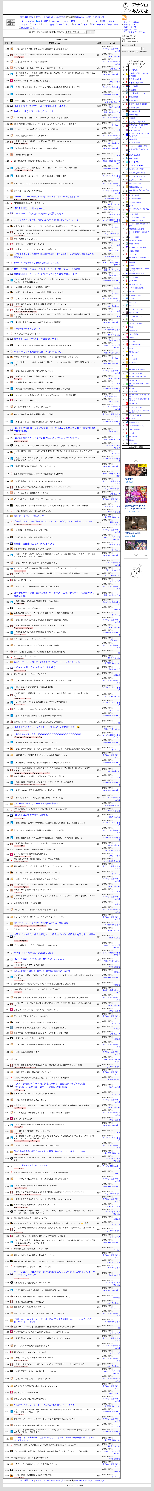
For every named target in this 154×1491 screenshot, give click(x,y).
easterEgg (131, 320)
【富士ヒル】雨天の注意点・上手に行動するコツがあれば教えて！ (41, 1028)
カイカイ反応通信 (136, 83)
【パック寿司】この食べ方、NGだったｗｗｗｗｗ (39, 959)
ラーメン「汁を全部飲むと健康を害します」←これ (36, 263)
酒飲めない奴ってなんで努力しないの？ (30, 1352)
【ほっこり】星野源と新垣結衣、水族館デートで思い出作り (38, 716)
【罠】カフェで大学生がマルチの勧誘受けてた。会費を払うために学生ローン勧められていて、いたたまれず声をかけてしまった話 (54, 1410)
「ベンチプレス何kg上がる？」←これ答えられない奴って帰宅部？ (41, 1179)
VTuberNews (132, 306)
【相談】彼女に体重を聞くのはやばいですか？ (33, 1072)
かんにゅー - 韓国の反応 (138, 146)
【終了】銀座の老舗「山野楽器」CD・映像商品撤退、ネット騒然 (40, 1290)
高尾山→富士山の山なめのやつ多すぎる (34, 544)
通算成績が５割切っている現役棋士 (28, 903)
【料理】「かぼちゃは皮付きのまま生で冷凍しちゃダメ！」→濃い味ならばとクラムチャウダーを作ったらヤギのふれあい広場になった (54, 555)
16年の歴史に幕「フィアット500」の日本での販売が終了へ (38, 989)
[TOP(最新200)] (27, 17)
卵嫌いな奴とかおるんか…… (25, 239)
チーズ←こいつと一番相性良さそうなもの (31, 493)
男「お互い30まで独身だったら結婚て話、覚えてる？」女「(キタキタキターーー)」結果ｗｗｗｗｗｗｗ (54, 1229)
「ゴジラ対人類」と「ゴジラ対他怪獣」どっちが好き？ (36, 945)
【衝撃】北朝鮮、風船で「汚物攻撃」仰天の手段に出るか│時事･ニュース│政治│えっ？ (49, 823)
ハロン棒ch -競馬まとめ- (137, 323)
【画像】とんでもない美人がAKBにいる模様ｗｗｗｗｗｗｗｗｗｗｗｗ (43, 487)
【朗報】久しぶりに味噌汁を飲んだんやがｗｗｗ (34, 371)
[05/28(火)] (79, 17)
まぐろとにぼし (133, 436)
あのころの (132, 302)
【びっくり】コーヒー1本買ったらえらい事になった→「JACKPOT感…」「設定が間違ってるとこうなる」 (54, 363)
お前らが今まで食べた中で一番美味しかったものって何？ (37, 1425)
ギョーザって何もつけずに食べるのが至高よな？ (38, 352)
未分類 (35, 28)
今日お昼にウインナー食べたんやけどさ (30, 639)
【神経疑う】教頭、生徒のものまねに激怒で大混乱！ (35, 742)
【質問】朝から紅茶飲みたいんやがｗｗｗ (31, 136)
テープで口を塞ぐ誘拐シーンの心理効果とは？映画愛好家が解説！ (41, 652)
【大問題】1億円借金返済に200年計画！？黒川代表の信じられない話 (42, 389)
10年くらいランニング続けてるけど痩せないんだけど (35, 910)
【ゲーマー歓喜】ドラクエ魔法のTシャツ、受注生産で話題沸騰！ (40, 702)
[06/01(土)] (41, 17)
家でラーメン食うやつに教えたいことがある (32, 81)
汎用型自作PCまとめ (112, 198)
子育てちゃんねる (134, 352)
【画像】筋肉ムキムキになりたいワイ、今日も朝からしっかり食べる (42, 1338)
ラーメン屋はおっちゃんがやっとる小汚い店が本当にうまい (38, 709)
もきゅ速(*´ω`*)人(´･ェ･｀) (137, 380)
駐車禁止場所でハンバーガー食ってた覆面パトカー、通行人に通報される (43, 613)
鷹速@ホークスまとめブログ (137, 376)
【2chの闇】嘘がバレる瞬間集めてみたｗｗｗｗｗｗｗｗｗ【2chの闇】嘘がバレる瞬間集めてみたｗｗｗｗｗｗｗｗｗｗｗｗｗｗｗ (54, 231)
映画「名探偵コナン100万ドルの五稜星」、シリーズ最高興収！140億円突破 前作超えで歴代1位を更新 (54, 1158)
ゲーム (35, 24)
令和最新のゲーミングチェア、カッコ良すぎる (33, 1267)
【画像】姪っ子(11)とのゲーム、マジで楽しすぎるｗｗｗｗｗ (39, 843)
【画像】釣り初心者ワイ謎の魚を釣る (29, 965)
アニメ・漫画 (48, 24)
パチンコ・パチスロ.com (137, 217)
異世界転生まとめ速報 (136, 229)
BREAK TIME (133, 362)
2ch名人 (117, 288)
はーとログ (132, 418)
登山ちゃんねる (114, 107)
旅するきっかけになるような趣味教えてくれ (36, 339)
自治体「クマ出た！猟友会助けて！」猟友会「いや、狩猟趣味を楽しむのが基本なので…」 (54, 936)
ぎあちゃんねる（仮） (135, 284)
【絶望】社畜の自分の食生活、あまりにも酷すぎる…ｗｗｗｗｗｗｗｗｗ (43, 1199)
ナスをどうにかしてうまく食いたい (28, 191)
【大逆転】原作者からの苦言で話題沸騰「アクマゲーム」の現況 (40, 632)
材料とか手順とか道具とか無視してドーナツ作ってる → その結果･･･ (49, 269)
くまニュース (133, 254)
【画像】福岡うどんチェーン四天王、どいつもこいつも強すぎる (46, 438)
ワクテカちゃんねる (112, 850)
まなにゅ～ (132, 388)
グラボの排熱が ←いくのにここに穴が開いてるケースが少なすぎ (40, 809)
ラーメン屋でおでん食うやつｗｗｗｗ (30, 1165)
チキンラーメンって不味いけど (26, 400)
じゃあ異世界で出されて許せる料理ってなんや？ (34, 382)
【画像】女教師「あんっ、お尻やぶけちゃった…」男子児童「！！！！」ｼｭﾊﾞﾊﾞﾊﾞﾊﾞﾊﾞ (49, 1364)
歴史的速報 (132, 262)
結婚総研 (131, 337)
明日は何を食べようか (112, 112)
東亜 (103, 21)
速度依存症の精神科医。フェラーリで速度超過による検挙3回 (38, 474)
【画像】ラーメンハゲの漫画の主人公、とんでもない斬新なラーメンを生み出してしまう (53, 521)
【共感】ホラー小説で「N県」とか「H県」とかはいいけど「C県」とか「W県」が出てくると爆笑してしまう (54, 976)
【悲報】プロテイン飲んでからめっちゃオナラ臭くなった (37, 299)
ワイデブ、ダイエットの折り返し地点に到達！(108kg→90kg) (38, 798)
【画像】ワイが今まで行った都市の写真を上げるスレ (41, 106)
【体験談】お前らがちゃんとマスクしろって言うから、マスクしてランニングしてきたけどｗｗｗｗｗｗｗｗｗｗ (54, 897)
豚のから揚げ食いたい (23, 580)
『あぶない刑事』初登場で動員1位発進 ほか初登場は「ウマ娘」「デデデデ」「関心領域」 (51, 1451)
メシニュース (115, 69)
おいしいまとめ (114, 82)
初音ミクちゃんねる (112, 570)
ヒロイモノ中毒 (134, 142)
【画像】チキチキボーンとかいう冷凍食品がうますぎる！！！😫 (47, 727)
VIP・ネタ (56, 21)
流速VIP (131, 266)
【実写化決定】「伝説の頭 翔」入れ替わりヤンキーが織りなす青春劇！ (43, 763)
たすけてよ (18, 1059)
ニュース (94, 21)
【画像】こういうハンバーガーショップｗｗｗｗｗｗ (35, 1022)
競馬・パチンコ (98, 24)
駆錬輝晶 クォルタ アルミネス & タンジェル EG (135, 536)
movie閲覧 (116, 653)
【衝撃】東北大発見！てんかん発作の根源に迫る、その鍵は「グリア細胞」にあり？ (48, 838)
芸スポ (111, 21)
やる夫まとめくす (135, 107)
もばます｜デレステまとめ (137, 309)
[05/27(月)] (89, 17)
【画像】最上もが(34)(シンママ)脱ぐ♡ (29, 1302)
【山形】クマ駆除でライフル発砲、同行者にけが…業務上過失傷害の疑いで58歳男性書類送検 (54, 429)
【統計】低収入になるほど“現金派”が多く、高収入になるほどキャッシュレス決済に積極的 (51, 506)
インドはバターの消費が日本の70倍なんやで (32, 1131)
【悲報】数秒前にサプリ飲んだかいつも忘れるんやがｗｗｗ (38, 481)
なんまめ (131, 291)
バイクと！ (132, 366)
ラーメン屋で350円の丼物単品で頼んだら (30, 854)
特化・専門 (43, 21)
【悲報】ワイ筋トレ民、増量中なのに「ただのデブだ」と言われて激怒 (43, 680)
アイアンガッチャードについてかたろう (30, 674)
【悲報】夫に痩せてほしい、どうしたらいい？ (33, 1379)
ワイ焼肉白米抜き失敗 (23, 155)
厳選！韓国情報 (134, 130)
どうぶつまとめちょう (112, 861)
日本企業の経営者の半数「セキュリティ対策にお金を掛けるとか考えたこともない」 (51, 1151)
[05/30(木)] (60, 17)
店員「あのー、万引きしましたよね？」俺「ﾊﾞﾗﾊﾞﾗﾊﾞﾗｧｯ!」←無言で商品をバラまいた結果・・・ (53, 1105)
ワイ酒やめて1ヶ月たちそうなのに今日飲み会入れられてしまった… (41, 1332)
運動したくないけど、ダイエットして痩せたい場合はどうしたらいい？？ (43, 183)
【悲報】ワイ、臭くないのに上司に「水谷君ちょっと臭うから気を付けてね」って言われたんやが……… (52, 1004)
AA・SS (76, 24)
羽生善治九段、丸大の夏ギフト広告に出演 (31, 1249)
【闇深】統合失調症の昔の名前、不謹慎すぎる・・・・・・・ (39, 625)
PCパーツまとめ (114, 204)
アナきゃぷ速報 (135, 79)
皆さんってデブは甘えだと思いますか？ (30, 1399)
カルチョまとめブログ (137, 176)
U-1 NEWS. (133, 70)
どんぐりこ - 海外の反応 (138, 122)
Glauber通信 (133, 139)
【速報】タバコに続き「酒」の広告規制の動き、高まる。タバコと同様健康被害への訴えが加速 (52, 749)
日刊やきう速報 (134, 251)
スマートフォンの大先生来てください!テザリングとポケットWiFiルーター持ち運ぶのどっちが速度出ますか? (54, 1438)
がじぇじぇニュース (112, 102)
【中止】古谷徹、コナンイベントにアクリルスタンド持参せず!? (40, 176)
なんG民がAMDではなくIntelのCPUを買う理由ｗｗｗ (37, 803)
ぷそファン (132, 206)
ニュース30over (133, 277)
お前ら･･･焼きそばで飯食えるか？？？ (34, 111)
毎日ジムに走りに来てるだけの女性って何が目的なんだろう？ (39, 1313)
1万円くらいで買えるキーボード (27, 334)
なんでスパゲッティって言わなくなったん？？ (33, 407)
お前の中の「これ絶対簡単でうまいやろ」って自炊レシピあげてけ (41, 1033)
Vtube (59, 24)
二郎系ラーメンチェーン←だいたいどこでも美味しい (35, 249)
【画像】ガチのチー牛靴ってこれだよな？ (31, 1038)
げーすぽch (132, 341)
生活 (67, 24)
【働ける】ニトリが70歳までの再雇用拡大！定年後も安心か (38, 422)
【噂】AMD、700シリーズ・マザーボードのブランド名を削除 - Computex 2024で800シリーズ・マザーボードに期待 (54, 1320)
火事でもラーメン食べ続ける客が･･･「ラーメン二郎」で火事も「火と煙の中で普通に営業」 (54, 594)
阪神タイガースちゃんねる (137, 369)
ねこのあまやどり (134, 422)
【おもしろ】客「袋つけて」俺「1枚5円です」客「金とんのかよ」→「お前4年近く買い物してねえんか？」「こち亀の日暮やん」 (54, 280)
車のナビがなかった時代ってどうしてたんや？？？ (34, 1205)
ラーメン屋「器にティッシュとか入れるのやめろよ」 (35, 1094)
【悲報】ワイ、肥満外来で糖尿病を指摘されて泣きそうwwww (39, 1044)
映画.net (117, 972)
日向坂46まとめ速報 (136, 169)
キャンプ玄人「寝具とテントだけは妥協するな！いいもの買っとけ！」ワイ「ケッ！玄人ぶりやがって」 (54, 1273)
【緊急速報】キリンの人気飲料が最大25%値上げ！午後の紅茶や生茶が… (43, 94)
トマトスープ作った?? (23, 1119)
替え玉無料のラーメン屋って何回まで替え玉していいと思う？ (39, 776)
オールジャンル (28, 21)
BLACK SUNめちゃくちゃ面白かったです (31, 1218)
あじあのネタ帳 (134, 111)
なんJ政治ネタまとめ (136, 220)
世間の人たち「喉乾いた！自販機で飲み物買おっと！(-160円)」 (39, 830)
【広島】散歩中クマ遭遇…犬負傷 (31, 815)
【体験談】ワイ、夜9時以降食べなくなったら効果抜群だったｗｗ (40, 755)
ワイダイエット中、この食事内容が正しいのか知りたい (36, 1145)
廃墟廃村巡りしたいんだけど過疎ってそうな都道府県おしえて (45, 274)
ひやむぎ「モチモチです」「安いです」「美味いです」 (36, 1010)
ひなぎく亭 (129, 489)
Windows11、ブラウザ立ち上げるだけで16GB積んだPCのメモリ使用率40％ (47, 196)
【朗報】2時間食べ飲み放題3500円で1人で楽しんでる (35, 563)
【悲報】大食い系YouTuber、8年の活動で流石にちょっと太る (38, 292)
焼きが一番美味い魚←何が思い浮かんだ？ (31, 1458)
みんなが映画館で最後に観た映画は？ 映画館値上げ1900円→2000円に (43, 971)
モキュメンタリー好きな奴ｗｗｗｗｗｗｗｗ (32, 1283)
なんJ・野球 (69, 21)
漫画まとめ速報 (134, 244)
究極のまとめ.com (134, 403)
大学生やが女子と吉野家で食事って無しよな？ (33, 549)
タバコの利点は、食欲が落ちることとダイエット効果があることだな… (43, 1113)
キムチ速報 (133, 86)
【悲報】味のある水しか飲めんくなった (30, 1100)
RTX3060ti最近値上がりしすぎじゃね (29, 203)
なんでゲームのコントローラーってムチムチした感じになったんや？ (44, 1405)
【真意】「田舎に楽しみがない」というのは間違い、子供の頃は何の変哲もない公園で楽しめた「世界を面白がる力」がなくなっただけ (54, 459)
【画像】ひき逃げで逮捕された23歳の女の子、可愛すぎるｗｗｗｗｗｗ (43, 141)
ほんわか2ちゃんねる (135, 295)
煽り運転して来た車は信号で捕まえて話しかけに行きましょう (39, 161)
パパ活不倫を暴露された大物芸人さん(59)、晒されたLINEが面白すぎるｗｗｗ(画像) (48, 1065)
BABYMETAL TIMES (135, 345)
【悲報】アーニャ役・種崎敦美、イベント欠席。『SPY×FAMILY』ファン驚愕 (45, 168)
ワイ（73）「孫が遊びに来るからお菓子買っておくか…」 (37, 873)
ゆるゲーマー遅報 (135, 199)
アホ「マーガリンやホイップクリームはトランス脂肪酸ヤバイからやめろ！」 (45, 1419)
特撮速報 (117, 675)
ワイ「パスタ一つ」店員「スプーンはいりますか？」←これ (38, 68)
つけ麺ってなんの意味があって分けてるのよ (33, 953)
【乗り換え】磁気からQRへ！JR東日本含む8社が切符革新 (37, 322)
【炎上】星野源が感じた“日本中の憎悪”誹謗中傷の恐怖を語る (39, 1124)
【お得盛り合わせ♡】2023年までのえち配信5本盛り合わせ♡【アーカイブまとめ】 (135, 487)
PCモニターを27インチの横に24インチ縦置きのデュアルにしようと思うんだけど (46, 1445)
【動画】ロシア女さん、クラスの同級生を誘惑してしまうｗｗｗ (40, 304)
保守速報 (132, 90)
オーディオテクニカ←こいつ (25, 656)
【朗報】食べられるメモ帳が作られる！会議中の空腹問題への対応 (41, 620)
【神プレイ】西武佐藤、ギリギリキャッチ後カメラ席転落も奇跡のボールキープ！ (47, 87)
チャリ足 (117, 130)
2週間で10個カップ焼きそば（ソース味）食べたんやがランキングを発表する (45, 124)
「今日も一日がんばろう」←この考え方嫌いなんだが (35, 1464)
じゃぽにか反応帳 (134, 429)
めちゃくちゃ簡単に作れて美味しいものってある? (34, 414)
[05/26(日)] (99, 17)
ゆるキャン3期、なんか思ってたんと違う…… (37, 667)
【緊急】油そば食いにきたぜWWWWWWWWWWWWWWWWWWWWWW (47, 734)
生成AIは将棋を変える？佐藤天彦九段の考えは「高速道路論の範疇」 (42, 1172)
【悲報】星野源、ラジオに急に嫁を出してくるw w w (35, 1371)
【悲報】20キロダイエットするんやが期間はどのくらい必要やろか (41, 49)
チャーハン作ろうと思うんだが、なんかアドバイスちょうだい (39, 917)
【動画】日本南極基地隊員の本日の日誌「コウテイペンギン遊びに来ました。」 (46, 309)
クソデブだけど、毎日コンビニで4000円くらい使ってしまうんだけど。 (43, 118)
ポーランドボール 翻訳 (136, 373)
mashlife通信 (133, 115)
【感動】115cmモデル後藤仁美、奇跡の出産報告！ (34, 687)
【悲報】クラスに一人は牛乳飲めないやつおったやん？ (36, 879)
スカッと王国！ (133, 334)
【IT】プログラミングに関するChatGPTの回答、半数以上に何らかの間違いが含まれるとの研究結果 (54, 255)
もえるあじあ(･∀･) (136, 165)
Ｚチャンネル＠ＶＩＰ (135, 316)
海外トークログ (134, 158)
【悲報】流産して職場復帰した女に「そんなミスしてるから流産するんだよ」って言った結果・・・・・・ (51, 694)
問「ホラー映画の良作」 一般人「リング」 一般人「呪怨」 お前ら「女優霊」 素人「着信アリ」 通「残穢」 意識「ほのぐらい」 (53, 1212)
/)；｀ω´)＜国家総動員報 (136, 288)
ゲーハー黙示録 (134, 237)
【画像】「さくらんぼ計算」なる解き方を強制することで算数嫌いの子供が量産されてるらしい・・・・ (52, 574)
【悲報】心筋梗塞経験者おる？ (26, 1052)
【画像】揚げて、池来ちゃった (29, 208)
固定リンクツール (130, 30)
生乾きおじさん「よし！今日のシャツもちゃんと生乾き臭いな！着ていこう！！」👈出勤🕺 (51, 1223)
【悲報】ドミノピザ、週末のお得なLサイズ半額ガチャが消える (39, 1236)
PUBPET (129, 508)
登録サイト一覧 (129, 27)
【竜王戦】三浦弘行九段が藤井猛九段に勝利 (32, 287)
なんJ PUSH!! (133, 281)
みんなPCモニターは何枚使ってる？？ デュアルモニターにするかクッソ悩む (47, 662)
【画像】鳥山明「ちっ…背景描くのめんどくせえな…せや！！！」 (41, 376)
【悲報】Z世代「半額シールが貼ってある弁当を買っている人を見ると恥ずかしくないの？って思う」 (53, 452)
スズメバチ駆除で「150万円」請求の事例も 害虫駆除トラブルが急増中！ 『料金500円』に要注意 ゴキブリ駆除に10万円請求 (53, 1085)
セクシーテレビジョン (135, 407)
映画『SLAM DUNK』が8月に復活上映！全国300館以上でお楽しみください (44, 1327)
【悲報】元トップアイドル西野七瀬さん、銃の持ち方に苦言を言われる (43, 345)
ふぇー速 (131, 298)
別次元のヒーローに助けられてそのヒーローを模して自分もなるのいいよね (44, 984)
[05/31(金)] (50, 17)
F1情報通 (132, 118)
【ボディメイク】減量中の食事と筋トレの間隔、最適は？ (37, 586)
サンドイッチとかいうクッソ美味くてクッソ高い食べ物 (36, 645)
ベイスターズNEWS (135, 240)
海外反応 (25, 28)
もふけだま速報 (114, 245)
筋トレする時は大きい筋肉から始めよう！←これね (34, 1255)
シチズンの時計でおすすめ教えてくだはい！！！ (34, 1470)
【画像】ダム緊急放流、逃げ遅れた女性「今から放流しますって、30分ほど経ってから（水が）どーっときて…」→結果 (54, 769)
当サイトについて (130, 25)
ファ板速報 (116, 609)
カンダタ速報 (133, 214)
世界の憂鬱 (133, 97)
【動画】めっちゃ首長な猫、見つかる (29, 244)
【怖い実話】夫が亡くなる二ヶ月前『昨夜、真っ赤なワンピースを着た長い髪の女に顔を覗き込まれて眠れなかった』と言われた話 (54, 74)
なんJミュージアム (136, 180)
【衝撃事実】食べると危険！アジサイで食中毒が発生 (35, 148)
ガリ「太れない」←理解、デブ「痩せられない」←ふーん (37, 499)
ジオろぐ (131, 433)
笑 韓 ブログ (134, 195)
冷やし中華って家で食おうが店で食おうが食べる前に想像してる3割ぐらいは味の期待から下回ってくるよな (54, 315)
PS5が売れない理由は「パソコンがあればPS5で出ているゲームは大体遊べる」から (47, 1261)
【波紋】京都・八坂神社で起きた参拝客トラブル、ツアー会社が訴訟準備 (43, 782)
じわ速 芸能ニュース (137, 93)
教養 (86, 24)
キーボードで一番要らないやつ (27, 329)
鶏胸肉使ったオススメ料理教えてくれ (29, 1307)
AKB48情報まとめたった (136, 426)
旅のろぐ (131, 348)
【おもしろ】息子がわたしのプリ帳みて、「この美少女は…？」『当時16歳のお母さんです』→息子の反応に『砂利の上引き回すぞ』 (54, 1431)
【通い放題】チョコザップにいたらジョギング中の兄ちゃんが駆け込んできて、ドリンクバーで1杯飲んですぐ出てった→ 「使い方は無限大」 (54, 1137)
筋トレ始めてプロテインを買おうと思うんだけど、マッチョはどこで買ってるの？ (47, 866)
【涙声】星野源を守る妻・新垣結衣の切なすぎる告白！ (36, 1185)
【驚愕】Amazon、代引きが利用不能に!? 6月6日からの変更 (38, 790)
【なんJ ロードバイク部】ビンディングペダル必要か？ (36, 129)
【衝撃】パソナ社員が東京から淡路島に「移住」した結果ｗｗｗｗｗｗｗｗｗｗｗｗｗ (49, 1192)
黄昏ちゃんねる (133, 313)
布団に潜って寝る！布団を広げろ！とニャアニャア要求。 (37, 859)
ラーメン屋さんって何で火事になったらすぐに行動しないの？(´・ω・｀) (46, 220)
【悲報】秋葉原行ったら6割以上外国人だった (32, 511)
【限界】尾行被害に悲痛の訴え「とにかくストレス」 (35, 466)
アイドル (25, 24)
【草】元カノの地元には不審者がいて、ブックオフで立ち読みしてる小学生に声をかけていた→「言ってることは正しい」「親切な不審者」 (54, 1241)
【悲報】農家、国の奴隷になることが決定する (33, 1475)
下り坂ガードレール (133, 541)
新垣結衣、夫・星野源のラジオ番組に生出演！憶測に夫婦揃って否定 (42, 1297)
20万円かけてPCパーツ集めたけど (29, 516)
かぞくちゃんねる (135, 183)
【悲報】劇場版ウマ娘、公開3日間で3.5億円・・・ (34, 537)
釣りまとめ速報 (114, 967)
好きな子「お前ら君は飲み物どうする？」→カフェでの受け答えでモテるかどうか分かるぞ (51, 998)
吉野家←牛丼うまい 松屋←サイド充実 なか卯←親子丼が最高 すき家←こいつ (47, 357)
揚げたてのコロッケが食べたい (26, 1393)
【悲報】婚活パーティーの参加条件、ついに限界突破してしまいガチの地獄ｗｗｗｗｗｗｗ (51, 884)
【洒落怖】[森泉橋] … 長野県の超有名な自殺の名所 (35, 849)
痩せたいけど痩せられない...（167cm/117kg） (32, 1016)
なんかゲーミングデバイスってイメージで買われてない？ (37, 929)
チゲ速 (131, 327)
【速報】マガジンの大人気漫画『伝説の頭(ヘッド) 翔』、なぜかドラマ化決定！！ (47, 446)
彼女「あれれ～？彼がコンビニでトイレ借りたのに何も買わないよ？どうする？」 (47, 226)
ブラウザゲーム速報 (135, 415)
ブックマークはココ (131, 22)
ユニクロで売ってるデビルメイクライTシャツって (34, 608)
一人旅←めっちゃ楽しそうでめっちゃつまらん (33, 890)
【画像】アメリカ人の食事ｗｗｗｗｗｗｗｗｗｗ (34, 1358)
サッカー (82, 21)
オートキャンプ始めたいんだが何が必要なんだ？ (38, 213)
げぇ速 (131, 355)
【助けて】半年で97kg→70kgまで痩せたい (31, 62)
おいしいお (116, 125)
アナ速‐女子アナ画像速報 (137, 247)
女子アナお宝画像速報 (138, 104)
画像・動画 (113, 24)
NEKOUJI (129, 511)
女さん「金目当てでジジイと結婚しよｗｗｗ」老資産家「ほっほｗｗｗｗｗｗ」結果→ (49, 54)
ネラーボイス (134, 162)
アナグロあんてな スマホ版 (134, 32)
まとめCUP (132, 440)
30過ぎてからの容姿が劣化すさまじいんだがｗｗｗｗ (35, 1386)
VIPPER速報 (134, 100)
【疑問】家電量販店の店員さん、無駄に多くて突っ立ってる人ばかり (42, 1078)
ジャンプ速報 (133, 359)
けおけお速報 (133, 330)
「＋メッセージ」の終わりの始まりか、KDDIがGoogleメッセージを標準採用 (45, 395)
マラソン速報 (133, 391)
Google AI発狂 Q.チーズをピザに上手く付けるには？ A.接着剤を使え (42, 101)
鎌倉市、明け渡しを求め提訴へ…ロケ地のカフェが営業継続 (38, 722)
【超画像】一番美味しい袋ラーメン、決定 (31, 530)
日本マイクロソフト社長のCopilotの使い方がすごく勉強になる (41, 923)
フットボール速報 (135, 202)
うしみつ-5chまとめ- (112, 56)
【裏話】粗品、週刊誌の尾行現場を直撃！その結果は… (36, 601)
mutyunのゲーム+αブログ (136, 273)
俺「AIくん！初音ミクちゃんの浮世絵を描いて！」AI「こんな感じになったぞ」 (46, 568)
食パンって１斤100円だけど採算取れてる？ (31, 1346)
